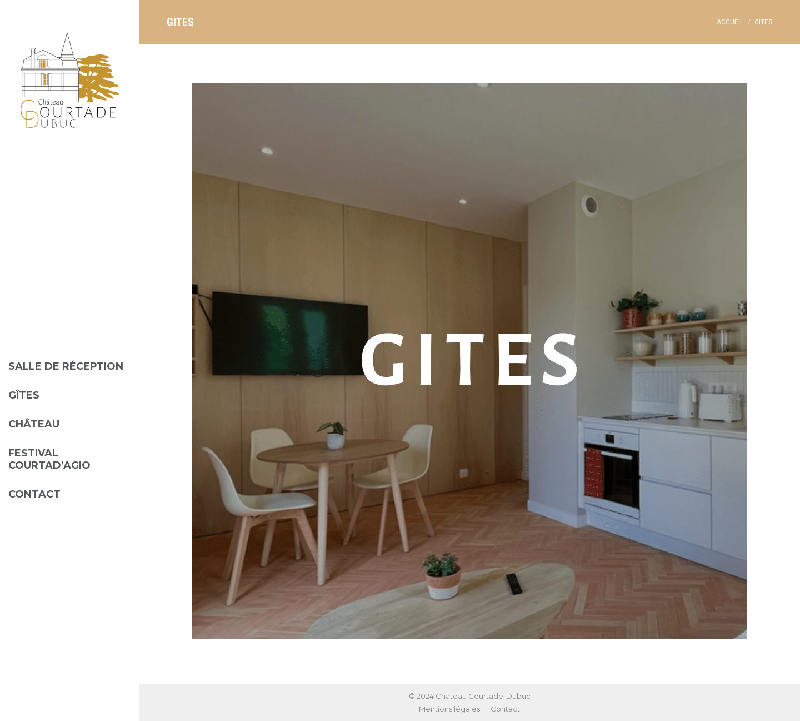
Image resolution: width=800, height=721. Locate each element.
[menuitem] (69, 358)
